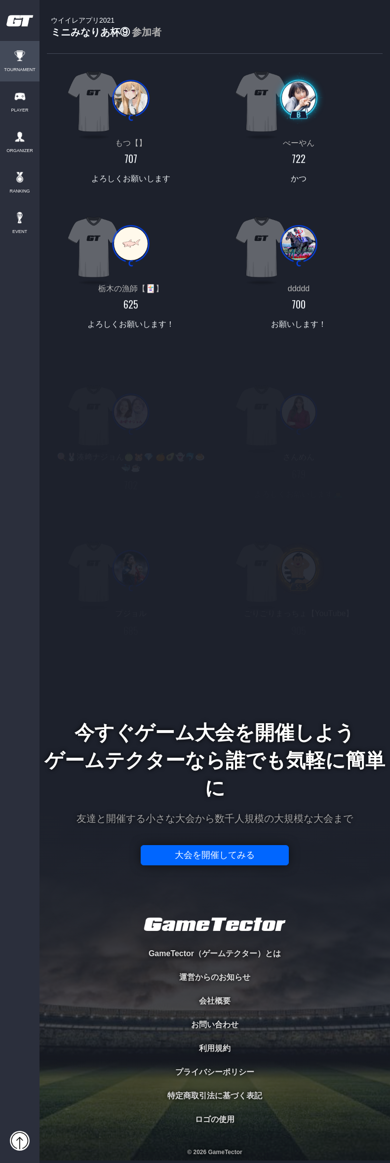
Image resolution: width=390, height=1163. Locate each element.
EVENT (19, 232)
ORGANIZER (19, 151)
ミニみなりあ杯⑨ (106, 27)
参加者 (146, 32)
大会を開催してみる (215, 855)
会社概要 (215, 1001)
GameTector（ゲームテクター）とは (215, 953)
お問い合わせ (214, 1024)
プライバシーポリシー (214, 1072)
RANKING (19, 191)
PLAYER (20, 110)
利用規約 (215, 1048)
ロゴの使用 (214, 1119)
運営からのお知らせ (214, 977)
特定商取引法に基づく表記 (214, 1095)
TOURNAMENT (19, 70)
